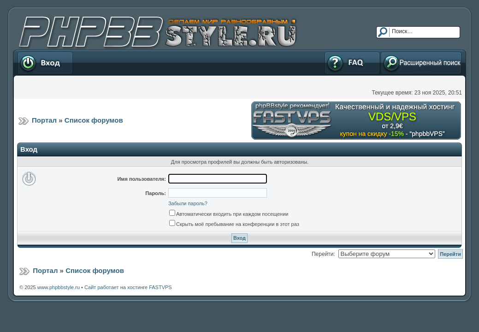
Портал (44, 120)
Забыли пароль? (187, 203)
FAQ (352, 63)
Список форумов (94, 120)
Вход (45, 63)
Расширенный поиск (421, 63)
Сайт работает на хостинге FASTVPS (128, 287)
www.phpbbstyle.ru (58, 287)
